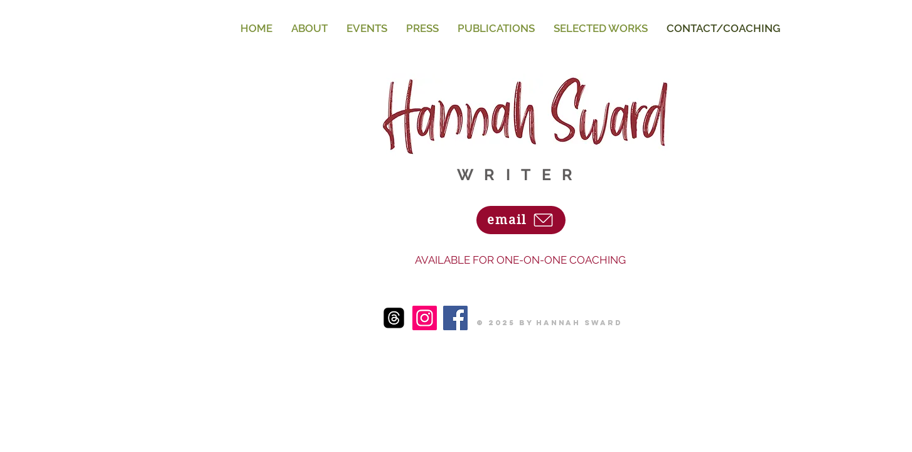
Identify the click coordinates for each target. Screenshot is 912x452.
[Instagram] (424, 318)
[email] (521, 220)
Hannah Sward (579, 322)
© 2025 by (506, 322)
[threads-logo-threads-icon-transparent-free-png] (394, 318)
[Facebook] (455, 318)
